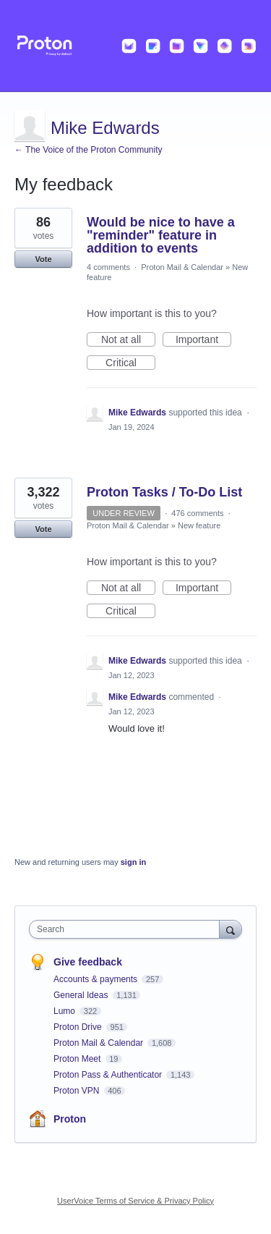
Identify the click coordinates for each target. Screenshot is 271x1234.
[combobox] (127, 929)
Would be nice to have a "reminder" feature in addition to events (161, 235)
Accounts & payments (96, 979)
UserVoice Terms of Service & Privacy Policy (135, 1200)
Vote (43, 259)
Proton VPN (77, 1091)
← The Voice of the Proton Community (88, 150)
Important (203, 340)
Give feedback (87, 962)
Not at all (128, 340)
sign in (133, 862)
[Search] (230, 929)
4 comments (108, 267)
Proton (69, 1119)
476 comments (197, 513)
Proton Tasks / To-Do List (164, 492)
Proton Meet (78, 1059)
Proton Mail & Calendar (182, 267)
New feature (199, 525)
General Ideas (82, 995)
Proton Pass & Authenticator (108, 1075)
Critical (130, 363)
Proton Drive (78, 1027)
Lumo (65, 1011)
